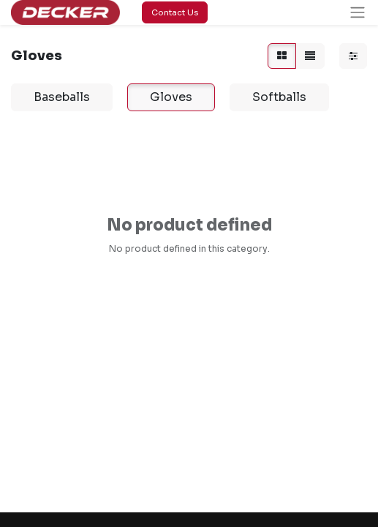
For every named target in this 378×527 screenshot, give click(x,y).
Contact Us (174, 12)
